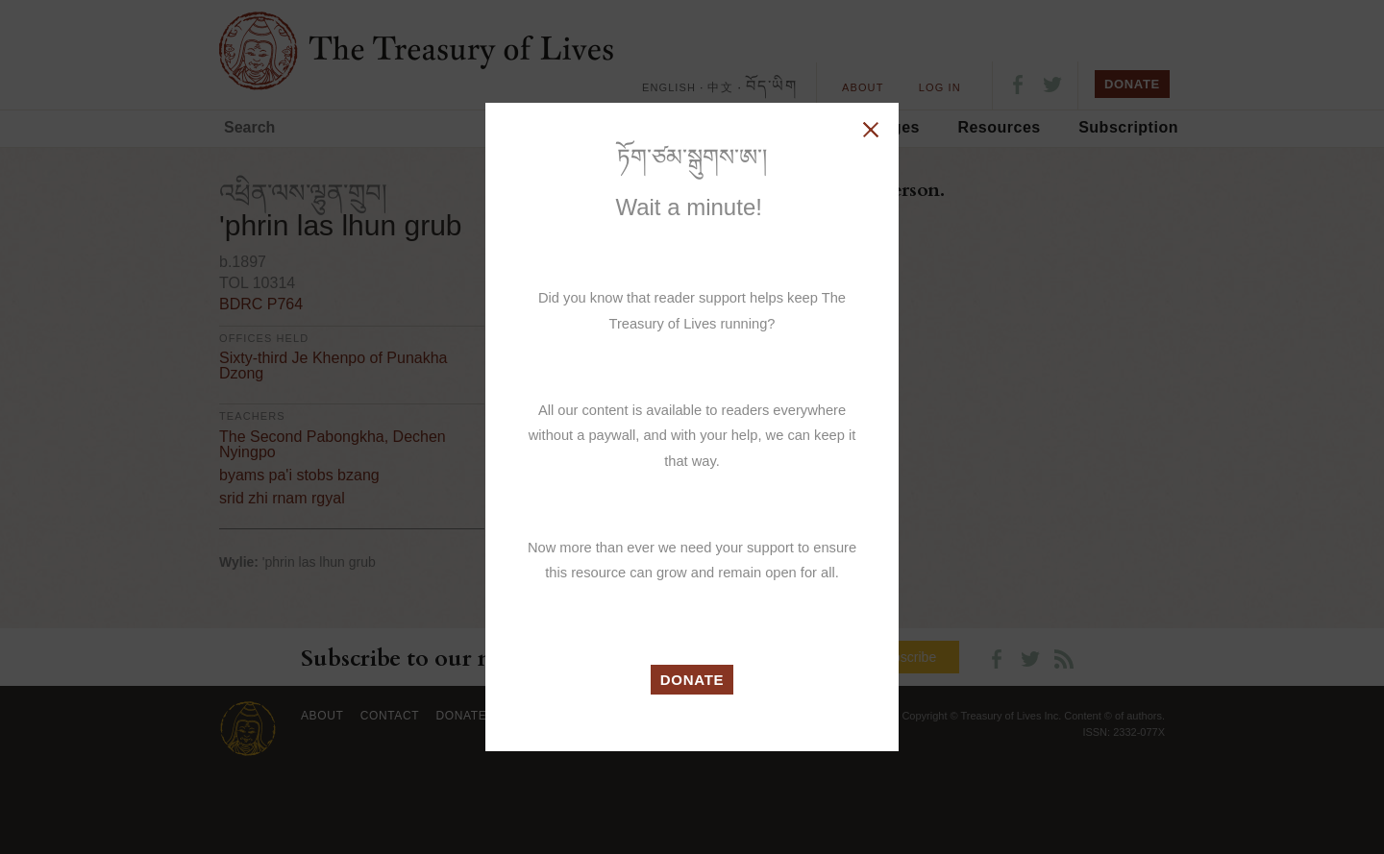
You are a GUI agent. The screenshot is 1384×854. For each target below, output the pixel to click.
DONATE (692, 679)
